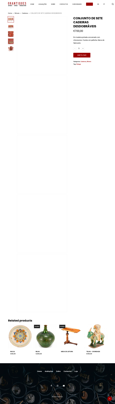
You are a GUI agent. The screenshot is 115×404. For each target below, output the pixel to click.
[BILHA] (45, 336)
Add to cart (81, 55)
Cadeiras (25, 13)
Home (10, 13)
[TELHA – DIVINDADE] (96, 336)
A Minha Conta (36, 391)
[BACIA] (20, 336)
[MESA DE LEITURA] (71, 336)
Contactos (67, 371)
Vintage (78, 64)
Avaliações (49, 371)
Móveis (17, 13)
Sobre (58, 371)
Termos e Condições (67, 391)
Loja (76, 371)
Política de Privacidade (51, 391)
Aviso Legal (79, 391)
